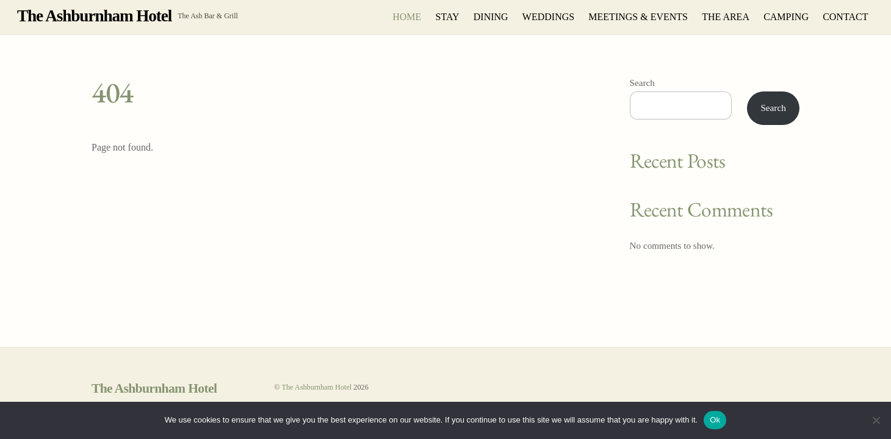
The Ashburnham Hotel (316, 387)
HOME (406, 17)
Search (642, 82)
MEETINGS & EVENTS (638, 17)
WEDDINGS (548, 17)
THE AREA (725, 17)
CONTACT (845, 17)
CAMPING (786, 17)
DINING (491, 17)
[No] (876, 420)
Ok (715, 419)
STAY (448, 17)
